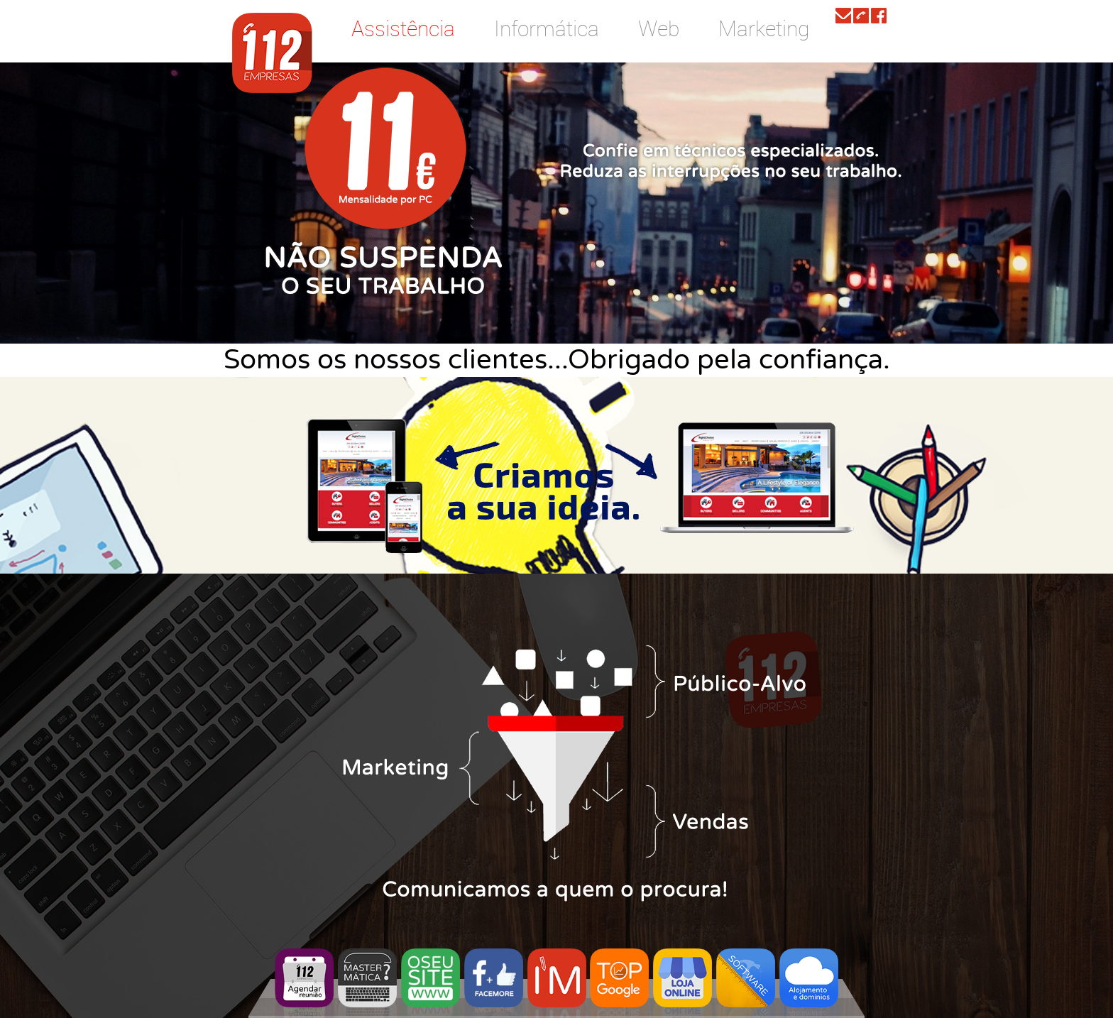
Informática (546, 28)
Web (658, 28)
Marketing (763, 28)
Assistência (403, 28)
